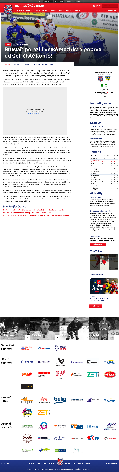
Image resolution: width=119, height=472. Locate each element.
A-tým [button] (28, 10)
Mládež (51, 463)
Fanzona (67, 463)
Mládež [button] (44, 10)
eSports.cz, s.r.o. (55, 469)
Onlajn (36, 65)
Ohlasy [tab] (16, 65)
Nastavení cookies (87, 469)
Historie (80, 463)
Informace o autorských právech (69, 469)
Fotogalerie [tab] (47, 65)
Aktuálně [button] (20, 10)
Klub (74, 463)
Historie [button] (68, 10)
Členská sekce (110, 10)
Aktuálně (31, 463)
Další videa (95, 306)
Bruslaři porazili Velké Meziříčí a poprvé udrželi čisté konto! (27, 213)
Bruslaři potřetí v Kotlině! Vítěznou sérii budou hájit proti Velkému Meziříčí (33, 210)
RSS (80, 469)
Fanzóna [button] (53, 10)
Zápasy (8, 44)
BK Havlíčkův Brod (29, 5)
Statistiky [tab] (25, 65)
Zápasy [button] (36, 10)
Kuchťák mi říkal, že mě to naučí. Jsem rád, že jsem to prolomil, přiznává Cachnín (36, 215)
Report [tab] (7, 65)
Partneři (77, 10)
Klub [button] (60, 10)
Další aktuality (98, 244)
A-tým (38, 463)
